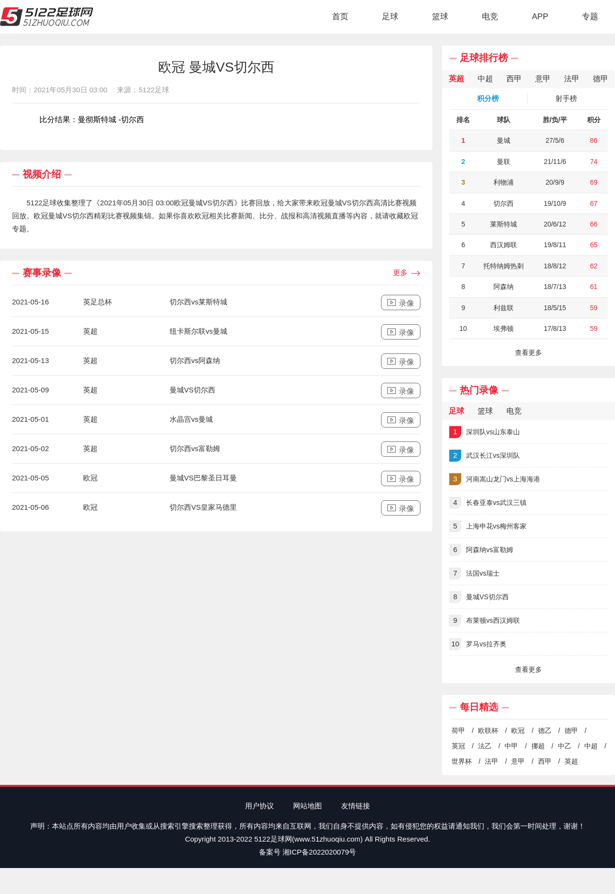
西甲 (545, 761)
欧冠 (518, 730)
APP (540, 16)
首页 (340, 16)
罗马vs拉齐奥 (477, 644)
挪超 (538, 746)
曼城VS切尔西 (479, 597)
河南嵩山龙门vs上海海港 (494, 479)
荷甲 (458, 730)
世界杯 (462, 761)
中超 (591, 746)
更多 (406, 273)
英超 (571, 761)
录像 (400, 302)
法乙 (485, 746)
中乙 (564, 746)
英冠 (458, 746)
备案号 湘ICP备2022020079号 (308, 852)
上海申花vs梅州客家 (488, 526)
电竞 (490, 16)
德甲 (571, 730)
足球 (390, 16)
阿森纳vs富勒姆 (481, 550)
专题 (590, 16)
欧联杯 (488, 730)
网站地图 (307, 806)
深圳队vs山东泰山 (484, 432)
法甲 (491, 761)
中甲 (511, 746)
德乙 (545, 730)
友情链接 (355, 806)
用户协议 (259, 806)
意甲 (518, 761)
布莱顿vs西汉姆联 (484, 621)
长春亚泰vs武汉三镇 (488, 503)
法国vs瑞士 (474, 573)
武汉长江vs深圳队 (484, 456)
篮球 (440, 16)
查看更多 (528, 352)
